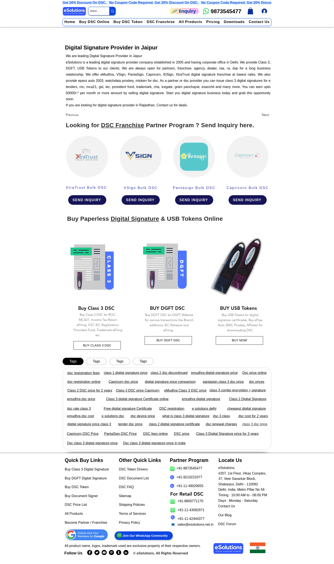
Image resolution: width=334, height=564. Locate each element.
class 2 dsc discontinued (169, 373)
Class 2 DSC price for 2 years (89, 390)
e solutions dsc (113, 416)
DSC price (181, 434)
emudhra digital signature (201, 399)
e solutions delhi (204, 408)
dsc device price (143, 416)
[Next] (258, 115)
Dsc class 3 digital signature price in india (154, 443)
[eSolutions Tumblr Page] (118, 552)
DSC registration (171, 408)
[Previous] (80, 115)
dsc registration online (84, 382)
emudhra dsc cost (80, 416)
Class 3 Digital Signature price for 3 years (227, 434)
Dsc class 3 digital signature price (92, 443)
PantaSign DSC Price (120, 434)
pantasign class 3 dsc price (223, 382)
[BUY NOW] (239, 340)
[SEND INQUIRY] (87, 200)
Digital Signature (135, 218)
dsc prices (256, 382)
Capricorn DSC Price (82, 434)
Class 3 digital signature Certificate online (137, 399)
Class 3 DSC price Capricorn (138, 390)
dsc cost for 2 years (253, 416)
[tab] (73, 361)
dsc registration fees (83, 373)
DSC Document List (134, 478)
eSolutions (145, 553)
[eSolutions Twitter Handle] (96, 552)
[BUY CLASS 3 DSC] (97, 345)
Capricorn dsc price (123, 382)
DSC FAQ (126, 487)
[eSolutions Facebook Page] (89, 552)
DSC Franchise (122, 125)
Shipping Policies (132, 504)
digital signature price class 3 (89, 424)
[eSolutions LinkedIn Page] (125, 552)
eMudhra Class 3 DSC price (185, 390)
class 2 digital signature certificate (174, 424)
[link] (250, 10)
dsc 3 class (221, 416)
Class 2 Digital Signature (247, 399)
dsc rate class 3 (79, 408)
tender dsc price (130, 424)
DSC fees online (155, 434)
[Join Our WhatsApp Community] (144, 535)
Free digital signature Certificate (128, 408)
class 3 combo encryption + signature (237, 390)
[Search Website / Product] (95, 11)
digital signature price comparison (170, 382)
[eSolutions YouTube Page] (104, 552)
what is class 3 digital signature (185, 416)
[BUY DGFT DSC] (168, 340)
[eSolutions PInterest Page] (111, 552)
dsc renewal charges (221, 424)
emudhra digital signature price (214, 373)
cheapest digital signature (246, 408)
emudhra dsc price (81, 399)
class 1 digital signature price (125, 373)
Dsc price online (254, 373)
